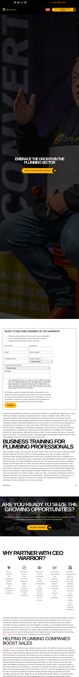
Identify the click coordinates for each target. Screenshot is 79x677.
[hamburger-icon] (48, 9)
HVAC (5, 634)
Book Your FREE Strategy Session (65, 9)
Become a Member (41, 527)
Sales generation (8, 648)
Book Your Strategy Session (41, 170)
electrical (14, 634)
